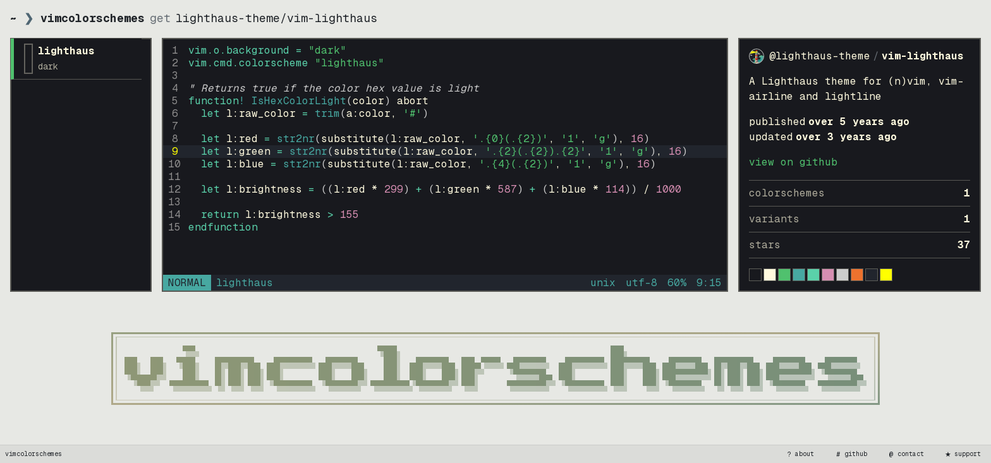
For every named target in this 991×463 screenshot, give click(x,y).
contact (905, 454)
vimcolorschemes (33, 454)
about (799, 454)
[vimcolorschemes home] (495, 368)
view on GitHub (793, 162)
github (850, 454)
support (962, 454)
